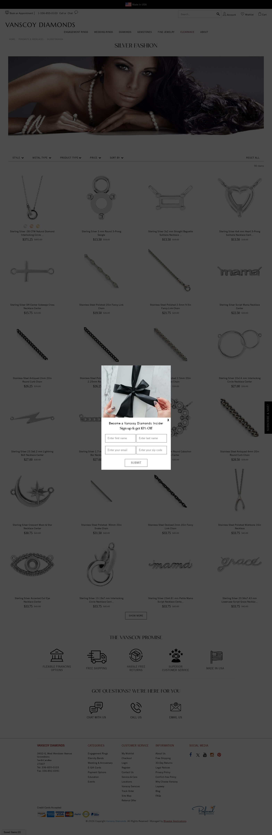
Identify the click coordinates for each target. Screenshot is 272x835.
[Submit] (136, 463)
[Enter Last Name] (151, 438)
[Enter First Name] (120, 438)
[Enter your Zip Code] (151, 450)
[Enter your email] (120, 450)
